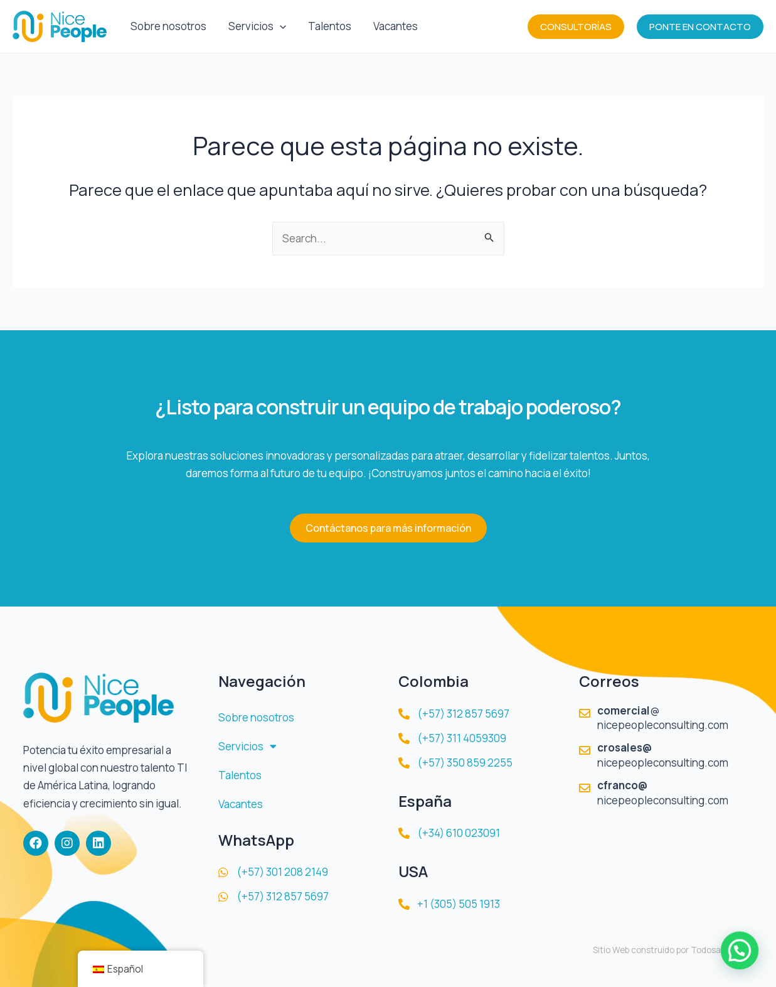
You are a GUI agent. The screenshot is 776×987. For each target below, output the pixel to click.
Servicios (256, 26)
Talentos (327, 26)
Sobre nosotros (168, 26)
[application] (278, 26)
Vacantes (393, 26)
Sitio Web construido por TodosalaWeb (669, 950)
